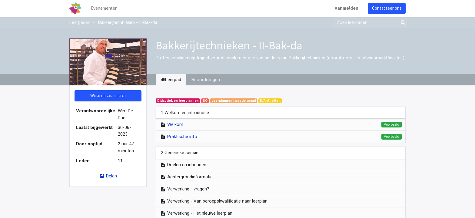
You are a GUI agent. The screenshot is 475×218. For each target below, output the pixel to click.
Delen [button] (108, 176)
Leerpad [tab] (171, 79)
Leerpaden (79, 22)
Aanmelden (346, 8)
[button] (108, 95)
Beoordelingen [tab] (205, 79)
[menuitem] (104, 8)
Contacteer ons (387, 8)
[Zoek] (402, 22)
